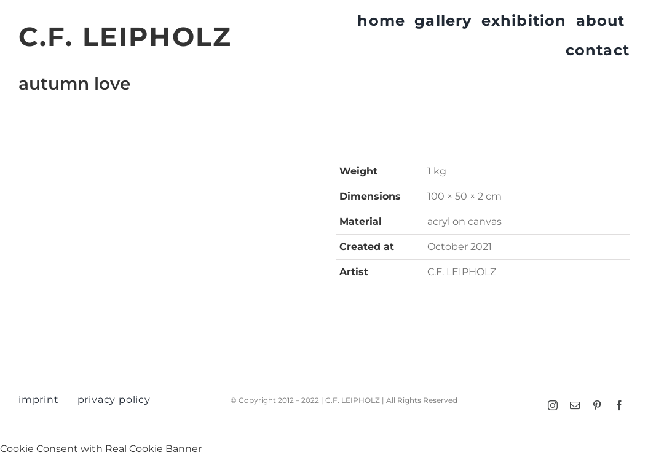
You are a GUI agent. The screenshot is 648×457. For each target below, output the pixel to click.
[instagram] (553, 405)
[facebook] (619, 405)
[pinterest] (597, 405)
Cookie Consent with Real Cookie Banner (101, 449)
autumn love (74, 83)
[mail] (575, 405)
